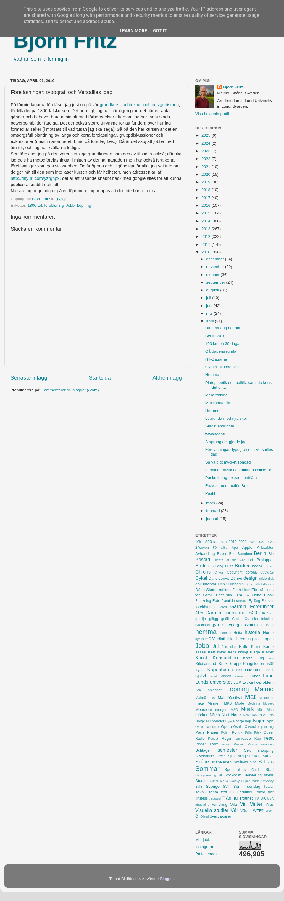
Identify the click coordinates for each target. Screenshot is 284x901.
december (215, 259)
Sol (262, 761)
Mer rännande (217, 403)
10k (198, 542)
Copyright (234, 572)
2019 (206, 182)
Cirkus (219, 572)
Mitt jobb (202, 839)
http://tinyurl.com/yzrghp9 (35, 178)
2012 (206, 236)
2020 (206, 174)
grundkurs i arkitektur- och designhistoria (139, 104)
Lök (198, 690)
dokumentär (205, 584)
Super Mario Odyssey (257, 781)
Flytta (257, 595)
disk (271, 578)
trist (271, 792)
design (250, 578)
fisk (247, 595)
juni (210, 305)
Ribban (200, 744)
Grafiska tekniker (259, 619)
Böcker (242, 565)
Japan (268, 639)
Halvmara (249, 625)
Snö (253, 762)
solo (271, 762)
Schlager (203, 750)
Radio (200, 739)
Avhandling (205, 553)
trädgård (215, 798)
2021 (206, 166)
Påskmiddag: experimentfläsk (231, 477)
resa (269, 738)
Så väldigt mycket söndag (228, 462)
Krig (260, 658)
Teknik (200, 792)
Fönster (268, 601)
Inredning (244, 639)
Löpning (84, 205)
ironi (257, 639)
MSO (234, 709)
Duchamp (236, 584)
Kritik (223, 663)
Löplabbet (214, 690)
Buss (229, 566)
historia (252, 632)
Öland (204, 816)
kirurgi (243, 652)
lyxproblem (264, 682)
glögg (213, 619)
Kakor (256, 647)
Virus (270, 804)
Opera (226, 726)
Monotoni (203, 709)
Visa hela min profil (212, 114)
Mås (260, 709)
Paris (199, 732)
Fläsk (269, 595)
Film (238, 595)
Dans (213, 579)
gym (216, 624)
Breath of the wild (230, 560)
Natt (225, 715)
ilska (231, 639)
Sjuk (231, 756)
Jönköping (229, 646)
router (226, 744)
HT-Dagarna (216, 359)
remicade (243, 738)
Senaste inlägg (28, 377)
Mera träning (216, 395)
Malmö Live (205, 698)
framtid (227, 601)
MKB (228, 703)
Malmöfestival (230, 697)
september (216, 282)
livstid (213, 676)
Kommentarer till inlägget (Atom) (70, 390)
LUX (237, 682)
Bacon (222, 554)
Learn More (133, 30)
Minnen (214, 703)
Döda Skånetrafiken (213, 589)
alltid (224, 547)
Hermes (212, 410)
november (215, 266)
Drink (222, 584)
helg (270, 625)
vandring (219, 804)
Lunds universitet (213, 681)
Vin (243, 804)
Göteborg (230, 625)
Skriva (268, 756)
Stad (269, 769)
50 (215, 547)
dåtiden (268, 584)
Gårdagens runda (220, 351)
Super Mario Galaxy (225, 781)
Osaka (238, 727)
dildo (263, 579)
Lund (268, 675)
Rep (257, 739)
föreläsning (54, 205)
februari (213, 510)
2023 (206, 151)
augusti (213, 290)
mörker (201, 715)
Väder (245, 810)
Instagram (204, 847)
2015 (206, 213)
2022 (206, 158)
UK (263, 798)
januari (212, 518)
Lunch (255, 676)
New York (250, 715)
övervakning (220, 816)
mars (211, 503)
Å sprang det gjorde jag (226, 442)
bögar (257, 566)
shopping (265, 750)
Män (270, 710)
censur (269, 566)
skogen (244, 756)
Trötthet (246, 798)
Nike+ (263, 715)
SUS (199, 786)
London (225, 676)
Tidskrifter (244, 792)
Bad (232, 554)
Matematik (266, 698)
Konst (201, 657)
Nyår (228, 721)
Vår (234, 810)
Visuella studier (211, 810)
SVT (226, 786)
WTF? (258, 810)
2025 (206, 135)
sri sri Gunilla (249, 769)
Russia (252, 744)
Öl (197, 816)
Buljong (217, 566)
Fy (250, 601)
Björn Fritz (65, 40)
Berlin (260, 553)
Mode (239, 703)
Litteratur (253, 670)
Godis (236, 619)
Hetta (237, 633)
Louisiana (240, 676)
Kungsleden (253, 663)
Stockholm (232, 775)
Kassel (200, 652)
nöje (248, 721)
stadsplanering (205, 775)
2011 (206, 244)
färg (257, 601)
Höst (210, 638)
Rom (214, 744)
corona (251, 572)
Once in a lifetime (207, 727)
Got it (160, 30)
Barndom (245, 554)
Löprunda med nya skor (226, 418)
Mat (250, 696)
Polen (225, 732)
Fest (220, 595)
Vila (233, 804)
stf (220, 775)
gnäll (225, 619)
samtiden (267, 744)
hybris (199, 639)
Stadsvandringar (219, 426)
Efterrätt (258, 589)
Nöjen (259, 720)
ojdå (270, 721)
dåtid (258, 584)
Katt (211, 652)
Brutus (202, 565)
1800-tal (35, 205)
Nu (208, 721)
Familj (208, 595)
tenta (213, 792)
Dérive (236, 578)
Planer (213, 732)
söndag (253, 786)
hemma (206, 631)
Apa (235, 547)
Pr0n (248, 732)
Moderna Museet (260, 703)
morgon (221, 710)
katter (221, 652)
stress (269, 775)
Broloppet (265, 560)
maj (210, 313)
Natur (236, 715)
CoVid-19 (267, 572)
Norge (200, 721)
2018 (206, 190)
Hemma (212, 374)
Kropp (235, 663)
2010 (206, 252)
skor (256, 756)
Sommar (207, 768)
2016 (206, 205)
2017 (206, 198)
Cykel (201, 578)
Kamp (268, 646)
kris (271, 658)
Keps (232, 652)
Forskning (203, 601)
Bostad (202, 559)
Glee (270, 613)
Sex (247, 750)
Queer (269, 732)
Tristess (201, 798)
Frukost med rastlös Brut (227, 485)
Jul (216, 646)
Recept (213, 738)
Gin (262, 613)
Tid (232, 792)
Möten (215, 715)
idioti (221, 639)
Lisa (239, 670)
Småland (241, 762)
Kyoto (199, 670)
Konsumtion (225, 657)
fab (197, 595)
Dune (249, 584)
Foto (216, 600)
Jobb (70, 205)
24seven (202, 547)
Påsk (257, 732)
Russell (239, 744)
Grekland (202, 625)
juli (209, 298)
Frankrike (240, 601)
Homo (268, 632)
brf (250, 560)
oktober (213, 274)
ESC (270, 590)
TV (256, 798)
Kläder (268, 652)
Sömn (238, 786)
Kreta (248, 658)
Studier (201, 781)
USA (270, 798)
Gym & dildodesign (222, 367)
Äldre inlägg (167, 377)
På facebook (206, 854)
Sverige (213, 786)
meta (199, 703)
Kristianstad (205, 663)
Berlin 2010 (215, 336)
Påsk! (210, 493)
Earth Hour (241, 590)
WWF (270, 811)
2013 (206, 229)
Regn (226, 738)
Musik (247, 709)
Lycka (248, 682)
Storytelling (253, 775)
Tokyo (260, 792)
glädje (200, 618)
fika (229, 595)
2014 (206, 221)
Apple (247, 547)
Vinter (256, 804)
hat (261, 625)
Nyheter (218, 721)
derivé (223, 578)
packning (267, 727)
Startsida (100, 377)
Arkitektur (265, 547)
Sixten (220, 756)
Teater (269, 786)
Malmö (264, 689)
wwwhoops (215, 434)
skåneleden (221, 762)
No (272, 715)
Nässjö (238, 721)
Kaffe (243, 646)
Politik (237, 732)
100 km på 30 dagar (223, 343)
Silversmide (204, 756)
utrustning (202, 804)
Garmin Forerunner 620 (231, 612)
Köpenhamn (220, 669)
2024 (206, 143)
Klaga (255, 652)
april (210, 321)
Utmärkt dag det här (223, 328)
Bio (271, 554)
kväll (270, 664)
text (224, 792)
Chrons (203, 571)
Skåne (202, 761)
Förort (222, 607)
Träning (230, 797)
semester (227, 750)
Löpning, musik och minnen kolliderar (238, 470)
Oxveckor (252, 727)
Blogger (167, 878)
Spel (228, 769)
